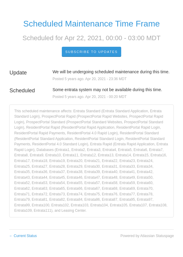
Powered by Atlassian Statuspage (147, 236)
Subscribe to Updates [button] (91, 52)
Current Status (23, 236)
